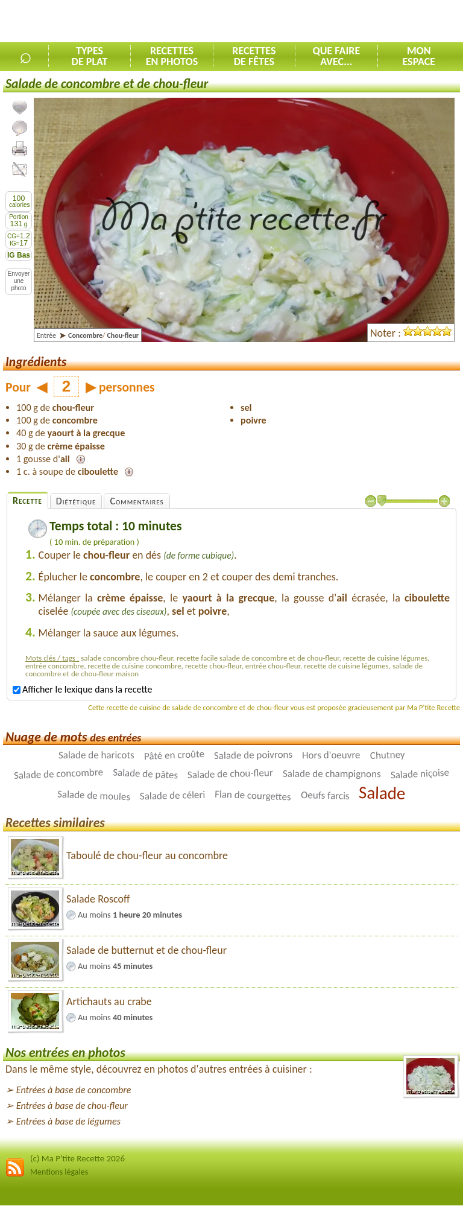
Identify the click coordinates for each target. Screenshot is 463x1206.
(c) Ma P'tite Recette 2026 (77, 1158)
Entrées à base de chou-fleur (72, 1105)
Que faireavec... (336, 56)
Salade (382, 792)
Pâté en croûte (173, 755)
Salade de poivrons (253, 755)
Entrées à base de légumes (68, 1121)
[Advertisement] (322, 22)
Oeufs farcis (325, 795)
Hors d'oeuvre (331, 755)
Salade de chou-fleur (230, 773)
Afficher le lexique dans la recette (82, 689)
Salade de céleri (173, 796)
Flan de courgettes (253, 796)
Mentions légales (59, 1172)
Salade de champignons (332, 774)
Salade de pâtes (145, 774)
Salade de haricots (96, 755)
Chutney (387, 755)
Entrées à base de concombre (73, 1090)
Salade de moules (94, 796)
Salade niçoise (419, 774)
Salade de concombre (59, 774)
